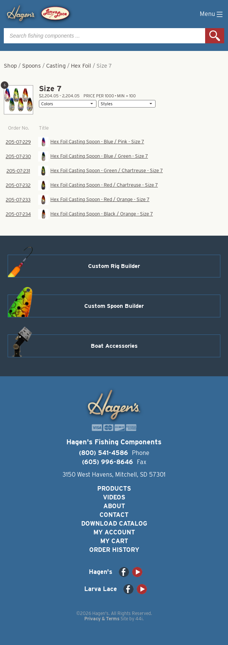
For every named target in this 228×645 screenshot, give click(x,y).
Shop (10, 65)
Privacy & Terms (101, 618)
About (114, 506)
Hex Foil (81, 65)
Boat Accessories (114, 345)
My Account (114, 532)
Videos (114, 497)
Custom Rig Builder (114, 266)
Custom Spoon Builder (114, 306)
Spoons (31, 65)
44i (139, 618)
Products (114, 488)
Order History (114, 549)
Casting (56, 65)
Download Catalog (114, 523)
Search (214, 35)
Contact (114, 514)
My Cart (114, 541)
